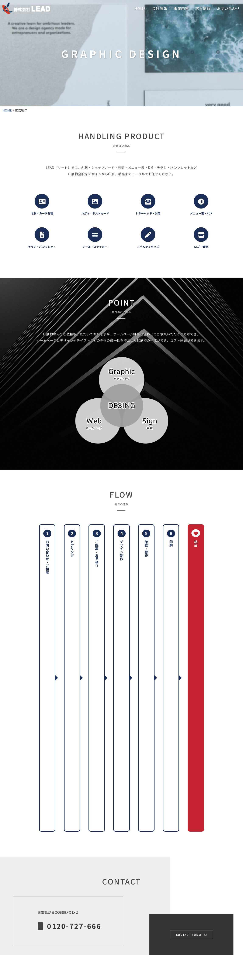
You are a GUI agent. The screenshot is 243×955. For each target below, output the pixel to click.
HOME (140, 8)
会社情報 (159, 8)
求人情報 (203, 8)
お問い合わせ (228, 8)
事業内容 (181, 8)
